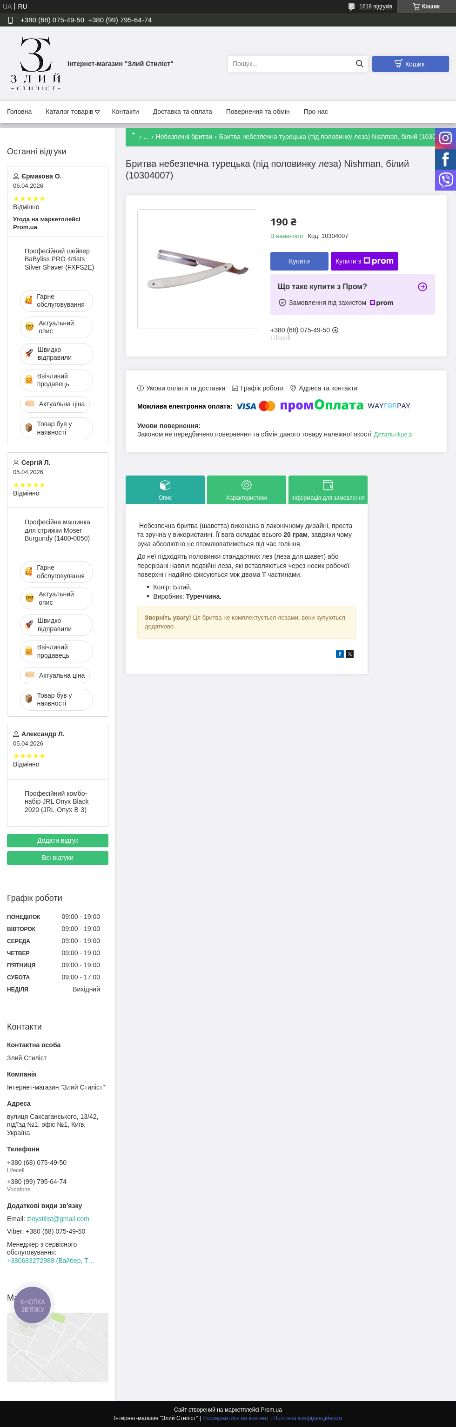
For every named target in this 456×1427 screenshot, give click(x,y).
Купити (299, 261)
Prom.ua (271, 1410)
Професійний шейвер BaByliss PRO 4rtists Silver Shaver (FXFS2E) (59, 259)
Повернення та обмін (258, 111)
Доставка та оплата (182, 111)
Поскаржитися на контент (235, 1418)
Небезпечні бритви (184, 136)
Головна (19, 111)
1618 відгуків (375, 6)
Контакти (125, 111)
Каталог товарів (69, 111)
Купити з (364, 261)
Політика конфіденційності (307, 1418)
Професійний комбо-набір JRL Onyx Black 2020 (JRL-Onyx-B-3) (56, 801)
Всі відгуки (58, 857)
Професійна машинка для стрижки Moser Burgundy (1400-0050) (57, 530)
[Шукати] (359, 64)
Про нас (316, 111)
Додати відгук (57, 840)
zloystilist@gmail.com (58, 1218)
